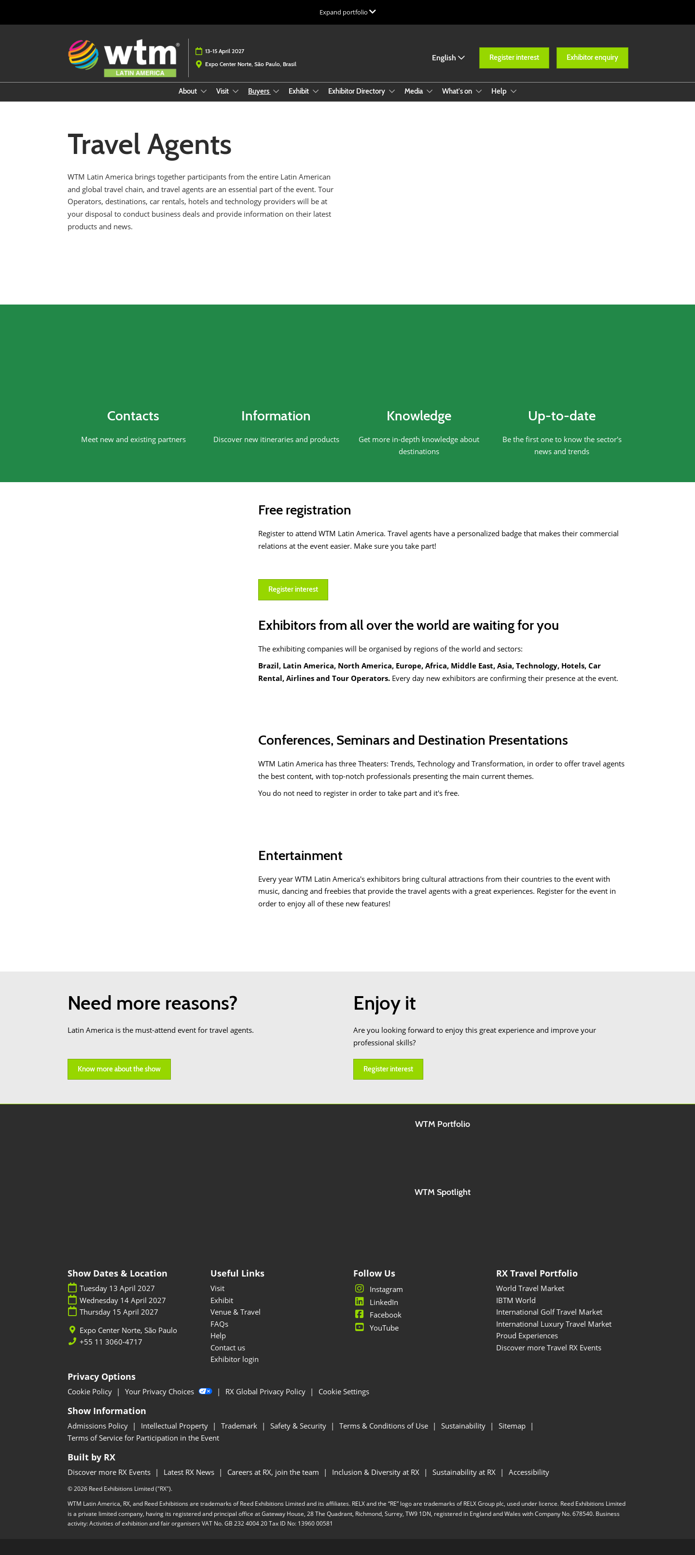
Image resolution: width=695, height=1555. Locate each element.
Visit (223, 91)
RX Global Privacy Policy (266, 1391)
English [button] (448, 57)
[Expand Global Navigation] (348, 12)
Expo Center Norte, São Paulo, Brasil (250, 64)
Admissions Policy (99, 1425)
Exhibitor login (234, 1359)
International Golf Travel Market (549, 1312)
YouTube (376, 1328)
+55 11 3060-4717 (111, 1342)
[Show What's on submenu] (479, 91)
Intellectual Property (175, 1425)
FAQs (219, 1324)
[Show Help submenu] (513, 91)
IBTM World (516, 1300)
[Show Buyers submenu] (276, 91)
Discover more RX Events (110, 1472)
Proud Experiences (527, 1335)
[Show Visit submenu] (235, 91)
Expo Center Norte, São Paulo (128, 1330)
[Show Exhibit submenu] (316, 91)
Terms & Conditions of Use (384, 1425)
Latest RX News (190, 1472)
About (188, 91)
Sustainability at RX (465, 1472)
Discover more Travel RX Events (548, 1347)
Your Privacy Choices (169, 1391)
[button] (514, 58)
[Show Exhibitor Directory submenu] (392, 91)
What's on (457, 91)
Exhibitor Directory (357, 91)
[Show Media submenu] (429, 91)
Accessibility (529, 1472)
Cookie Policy (91, 1391)
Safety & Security (299, 1425)
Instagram (378, 1289)
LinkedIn (375, 1302)
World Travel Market (530, 1288)
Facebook (377, 1314)
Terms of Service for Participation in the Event (143, 1438)
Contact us (227, 1347)
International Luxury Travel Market (554, 1324)
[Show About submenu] (204, 91)
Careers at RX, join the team (274, 1472)
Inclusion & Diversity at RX (376, 1472)
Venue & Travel (235, 1312)
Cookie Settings (344, 1391)
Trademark (240, 1425)
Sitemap (513, 1425)
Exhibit (299, 91)
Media (414, 91)
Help (499, 91)
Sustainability (464, 1425)
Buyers (259, 91)
